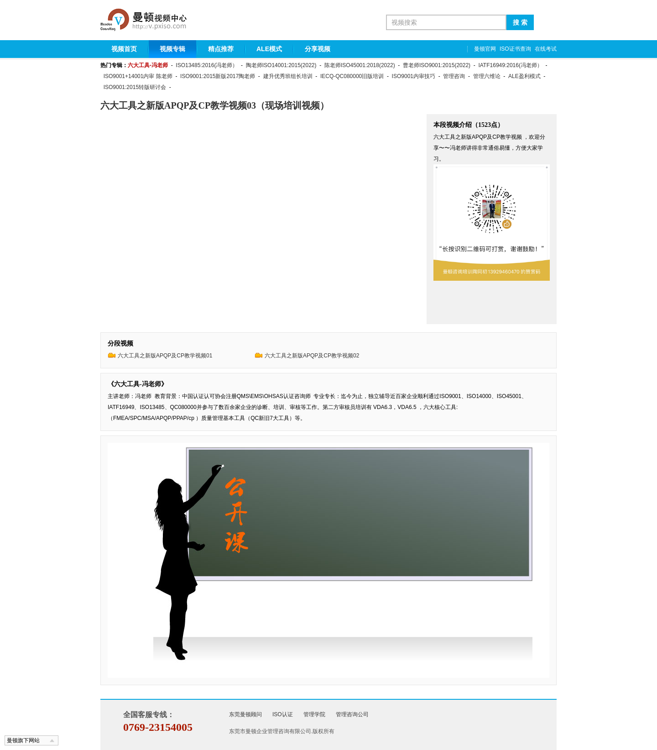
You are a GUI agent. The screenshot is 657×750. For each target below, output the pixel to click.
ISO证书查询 (515, 49)
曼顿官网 (485, 49)
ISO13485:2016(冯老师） (207, 65)
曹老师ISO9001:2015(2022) (436, 65)
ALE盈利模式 (524, 76)
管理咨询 (454, 76)
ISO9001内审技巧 (413, 76)
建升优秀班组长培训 (288, 76)
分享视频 (317, 48)
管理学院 (314, 714)
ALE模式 (269, 48)
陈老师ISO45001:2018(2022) (359, 65)
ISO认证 (282, 714)
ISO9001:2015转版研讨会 (135, 87)
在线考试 (546, 49)
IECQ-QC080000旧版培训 (352, 76)
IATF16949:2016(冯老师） (510, 65)
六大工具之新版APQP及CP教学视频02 (312, 355)
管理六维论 (487, 76)
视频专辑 (172, 48)
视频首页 (124, 48)
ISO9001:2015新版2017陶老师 (217, 76)
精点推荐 (221, 48)
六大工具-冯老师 (148, 65)
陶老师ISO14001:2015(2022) (281, 65)
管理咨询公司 (352, 714)
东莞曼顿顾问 (245, 714)
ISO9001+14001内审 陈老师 (138, 76)
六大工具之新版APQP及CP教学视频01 (165, 355)
